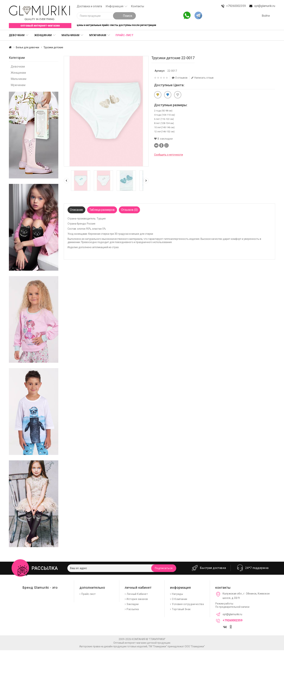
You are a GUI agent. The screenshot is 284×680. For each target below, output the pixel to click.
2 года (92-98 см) (163, 110)
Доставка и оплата (89, 6)
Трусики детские (53, 47)
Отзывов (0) (129, 209)
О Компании (179, 599)
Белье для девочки (27, 47)
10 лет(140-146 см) (164, 127)
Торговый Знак (181, 609)
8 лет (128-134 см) (164, 123)
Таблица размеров (102, 209)
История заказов (137, 599)
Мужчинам (97, 35)
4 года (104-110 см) (164, 114)
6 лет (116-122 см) (164, 119)
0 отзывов (179, 77)
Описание (76, 209)
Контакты (137, 6)
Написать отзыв (202, 77)
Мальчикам (70, 35)
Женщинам (43, 35)
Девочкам (16, 35)
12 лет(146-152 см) (164, 131)
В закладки (163, 138)
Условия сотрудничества (188, 604)
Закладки (133, 604)
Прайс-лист (124, 35)
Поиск (124, 16)
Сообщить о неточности (168, 154)
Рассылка (133, 609)
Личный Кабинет (137, 594)
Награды (177, 594)
